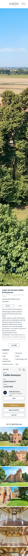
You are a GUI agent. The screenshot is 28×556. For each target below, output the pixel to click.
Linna (9, 295)
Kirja (14, 398)
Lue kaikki (14, 345)
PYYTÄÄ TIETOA (14, 405)
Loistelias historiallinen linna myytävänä (13, 295)
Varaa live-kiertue (14, 410)
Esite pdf (14, 415)
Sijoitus (3, 295)
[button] (20, 369)
